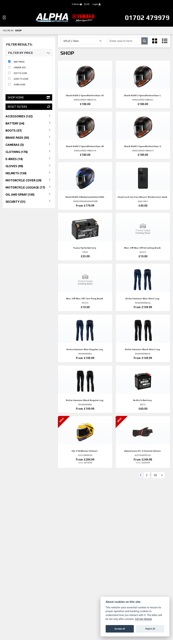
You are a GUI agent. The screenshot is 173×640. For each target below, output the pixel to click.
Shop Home (29, 97)
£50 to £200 (20, 73)
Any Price (19, 61)
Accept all (120, 628)
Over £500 (19, 84)
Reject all (150, 628)
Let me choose (143, 619)
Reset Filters (29, 106)
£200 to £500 (21, 79)
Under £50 (19, 67)
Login (96, 4)
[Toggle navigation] (4, 17)
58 (155, 475)
